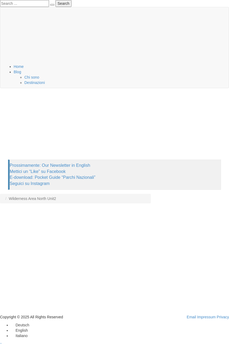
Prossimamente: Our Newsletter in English (50, 165)
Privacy (223, 317)
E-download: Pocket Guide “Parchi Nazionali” (52, 177)
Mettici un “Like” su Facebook (38, 171)
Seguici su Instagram (30, 183)
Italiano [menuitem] (22, 336)
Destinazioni (34, 82)
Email (191, 317)
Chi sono (31, 77)
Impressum (206, 317)
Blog (17, 72)
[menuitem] (20, 325)
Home (19, 66)
